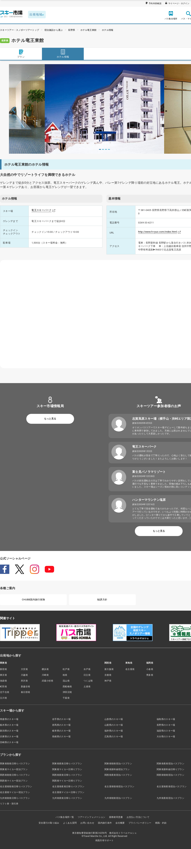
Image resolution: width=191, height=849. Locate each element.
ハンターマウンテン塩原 (149, 500)
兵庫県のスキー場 (9, 736)
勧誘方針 (102, 599)
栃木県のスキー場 (9, 725)
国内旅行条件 (105, 823)
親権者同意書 (116, 817)
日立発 (87, 675)
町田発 (3, 686)
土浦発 (87, 686)
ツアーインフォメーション (91, 817)
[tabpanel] (104, 109)
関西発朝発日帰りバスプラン (15, 775)
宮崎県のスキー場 (9, 742)
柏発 (65, 675)
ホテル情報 (107, 30)
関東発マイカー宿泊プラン (14, 769)
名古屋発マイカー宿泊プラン (15, 792)
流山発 (66, 680)
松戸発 (66, 669)
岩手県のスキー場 (61, 719)
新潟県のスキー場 (9, 730)
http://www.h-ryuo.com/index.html (157, 231)
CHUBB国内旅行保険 (33, 599)
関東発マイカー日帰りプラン (67, 769)
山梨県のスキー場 (113, 725)
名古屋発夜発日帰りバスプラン (68, 786)
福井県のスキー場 (113, 730)
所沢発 (24, 680)
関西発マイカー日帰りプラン (67, 780)
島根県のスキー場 (61, 736)
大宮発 (24, 669)
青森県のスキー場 (9, 719)
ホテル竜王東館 (88, 30)
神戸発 (107, 680)
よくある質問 (70, 823)
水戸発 (87, 669)
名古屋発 (129, 669)
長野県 (71, 30)
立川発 (3, 698)
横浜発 (45, 669)
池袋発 (3, 680)
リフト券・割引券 (9, 803)
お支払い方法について (138, 817)
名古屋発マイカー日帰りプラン (68, 792)
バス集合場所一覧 (65, 817)
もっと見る (50, 418)
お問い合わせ (87, 823)
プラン (21, 53)
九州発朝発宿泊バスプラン (118, 798)
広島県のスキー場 (113, 736)
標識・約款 (161, 823)
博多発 (149, 675)
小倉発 (149, 669)
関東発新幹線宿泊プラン (117, 769)
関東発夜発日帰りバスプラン (67, 763)
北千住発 (4, 692)
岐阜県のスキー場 (61, 730)
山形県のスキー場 (113, 719)
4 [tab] (109, 149)
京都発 (107, 675)
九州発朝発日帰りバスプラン (15, 798)
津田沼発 (67, 692)
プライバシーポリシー (140, 823)
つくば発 (88, 680)
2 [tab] (103, 149)
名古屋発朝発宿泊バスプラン (119, 786)
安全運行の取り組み (49, 823)
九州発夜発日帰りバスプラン (67, 798)
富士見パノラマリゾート (149, 472)
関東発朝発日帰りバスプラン (15, 763)
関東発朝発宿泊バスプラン (118, 763)
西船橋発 (67, 686)
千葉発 (66, 698)
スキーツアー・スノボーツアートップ (19, 30)
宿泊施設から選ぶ (53, 30)
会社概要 (120, 823)
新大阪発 (109, 669)
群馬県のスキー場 (61, 725)
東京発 (3, 675)
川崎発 (45, 675)
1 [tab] (100, 149)
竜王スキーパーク (41, 210)
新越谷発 (25, 686)
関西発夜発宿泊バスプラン (118, 775)
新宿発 (3, 669)
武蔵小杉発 (47, 680)
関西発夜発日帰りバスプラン (67, 775)
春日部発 (25, 692)
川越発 (24, 675)
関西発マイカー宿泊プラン (14, 780)
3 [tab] (106, 149)
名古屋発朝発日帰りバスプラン (16, 786)
